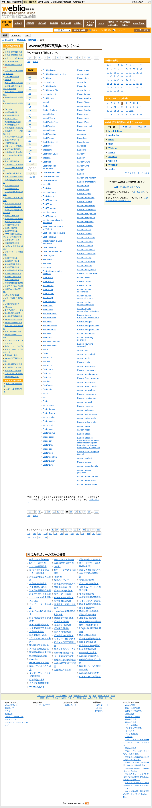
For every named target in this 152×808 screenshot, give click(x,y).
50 (70, 530)
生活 (47, 698)
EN (30, 120)
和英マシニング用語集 (40, 594)
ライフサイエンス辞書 (65, 639)
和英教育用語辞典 (62, 625)
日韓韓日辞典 (56, 2)
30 (62, 530)
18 (84, 58)
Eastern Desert (84, 281)
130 (34, 534)
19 (89, 58)
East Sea (47, 162)
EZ (30, 161)
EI (29, 104)
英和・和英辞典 (29, 2)
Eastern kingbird (84, 462)
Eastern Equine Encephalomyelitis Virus (88, 316)
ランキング (16, 35)
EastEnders (48, 385)
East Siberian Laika (52, 172)
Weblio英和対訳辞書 (89, 673)
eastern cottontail (85, 241)
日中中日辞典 (43, 2)
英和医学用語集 (61, 628)
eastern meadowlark (86, 480)
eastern (80, 170)
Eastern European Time (88, 329)
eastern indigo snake (86, 418)
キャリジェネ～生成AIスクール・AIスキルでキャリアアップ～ (136, 742)
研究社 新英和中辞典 (39, 559)
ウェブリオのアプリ (43, 705)
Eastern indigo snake (87, 422)
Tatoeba (58, 577)
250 (98, 534)
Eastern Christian (85, 225)
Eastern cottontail (85, 245)
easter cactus (49, 417)
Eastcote (47, 377)
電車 (70, 696)
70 (79, 530)
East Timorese (49, 208)
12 (58, 58)
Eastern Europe (84, 321)
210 (77, 534)
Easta (45, 353)
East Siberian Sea (51, 176)
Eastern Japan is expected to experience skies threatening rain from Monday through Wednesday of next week (88, 443)
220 (82, 534)
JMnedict (33, 659)
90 (88, 530)
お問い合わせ (70, 705)
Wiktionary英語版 (62, 670)
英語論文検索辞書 (87, 614)
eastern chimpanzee (86, 213)
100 (92, 530)
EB (30, 80)
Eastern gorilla (83, 362)
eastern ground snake (87, 386)
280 (39, 537)
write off (113, 161)
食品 (84, 698)
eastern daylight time (86, 269)
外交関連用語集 (86, 580)
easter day (47, 441)
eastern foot (82, 350)
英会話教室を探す (125, 23)
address (113, 156)
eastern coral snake (86, 237)
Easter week (83, 118)
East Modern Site (51, 90)
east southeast (49, 192)
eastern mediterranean (87, 484)
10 (49, 58)
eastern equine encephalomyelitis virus (88, 309)
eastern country (84, 257)
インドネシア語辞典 (133, 728)
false (111, 144)
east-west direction (51, 341)
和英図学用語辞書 (87, 618)
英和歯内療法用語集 (39, 648)
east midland (48, 82)
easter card (48, 425)
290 (45, 537)
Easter (46, 401)
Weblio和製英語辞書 (64, 652)
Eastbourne (48, 369)
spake (112, 169)
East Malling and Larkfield (54, 74)
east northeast (49, 94)
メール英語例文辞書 (63, 656)
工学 (94, 696)
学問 (113, 696)
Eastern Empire (84, 285)
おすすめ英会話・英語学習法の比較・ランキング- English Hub (136, 794)
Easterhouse (83, 142)
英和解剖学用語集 (87, 635)
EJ (30, 107)
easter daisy (48, 437)
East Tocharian (49, 216)
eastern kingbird (84, 458)
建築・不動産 (103, 696)
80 (84, 530)
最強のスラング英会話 (65, 659)
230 (88, 534)
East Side (47, 188)
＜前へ (30, 58)
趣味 (64, 698)
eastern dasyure (84, 265)
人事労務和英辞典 (38, 587)
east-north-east (50, 313)
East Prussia (48, 138)
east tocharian (49, 212)
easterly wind (83, 166)
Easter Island (83, 78)
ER (30, 134)
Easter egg (48, 453)
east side (47, 184)
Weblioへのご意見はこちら (127, 187)
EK (30, 110)
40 (66, 530)
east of (46, 102)
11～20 (127, 127)
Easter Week (83, 122)
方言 (95, 698)
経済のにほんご (61, 580)
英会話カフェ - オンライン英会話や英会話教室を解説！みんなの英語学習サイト (136, 777)
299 (96, 58)
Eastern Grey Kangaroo (88, 378)
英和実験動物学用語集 (40, 652)
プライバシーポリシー (14, 717)
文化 (42, 698)
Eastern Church (84, 233)
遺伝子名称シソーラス (65, 649)
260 (29, 537)
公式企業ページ (101, 705)
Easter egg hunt (50, 457)
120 (29, 534)
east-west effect (50, 345)
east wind (47, 267)
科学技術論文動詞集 (63, 597)
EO (30, 124)
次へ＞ (35, 62)
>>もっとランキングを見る (137, 173)
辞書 (3, 2)
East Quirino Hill (50, 142)
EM (30, 117)
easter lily (81, 82)
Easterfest (82, 138)
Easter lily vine (84, 94)
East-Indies (48, 309)
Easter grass (83, 70)
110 (98, 530)
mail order (114, 135)
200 (72, 534)
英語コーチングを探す (113, 23)
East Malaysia (49, 70)
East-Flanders (49, 301)
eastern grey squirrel (86, 382)
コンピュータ (61, 696)
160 (50, 534)
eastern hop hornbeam (87, 414)
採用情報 (99, 711)
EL (30, 114)
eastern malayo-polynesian (84, 471)
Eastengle (47, 389)
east (45, 397)
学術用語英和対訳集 (39, 624)
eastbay (46, 361)
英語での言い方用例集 (90, 559)
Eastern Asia (83, 190)
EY (30, 158)
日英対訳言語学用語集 (40, 628)
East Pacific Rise (50, 122)
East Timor (48, 204)
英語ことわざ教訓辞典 (90, 569)
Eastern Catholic (84, 202)
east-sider (47, 321)
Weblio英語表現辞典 (89, 656)
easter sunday (83, 106)
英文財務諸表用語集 (89, 583)
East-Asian (48, 277)
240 (93, 534)
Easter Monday (84, 98)
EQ (30, 131)
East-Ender (48, 289)
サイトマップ (10, 719)
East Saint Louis (50, 154)
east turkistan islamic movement (52, 242)
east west (47, 263)
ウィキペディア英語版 (90, 676)
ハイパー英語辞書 (38, 566)
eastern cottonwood (86, 249)
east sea (47, 158)
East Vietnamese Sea (53, 251)
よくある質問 (138, 192)
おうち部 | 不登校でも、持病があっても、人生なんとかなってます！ (136, 785)
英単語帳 (54, 23)
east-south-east (50, 325)
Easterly (81, 158)
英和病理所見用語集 (39, 645)
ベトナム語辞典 (131, 734)
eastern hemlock (84, 402)
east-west (47, 333)
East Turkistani (49, 247)
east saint (47, 150)
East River (47, 146)
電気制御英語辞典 (62, 601)
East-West (47, 337)
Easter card (48, 429)
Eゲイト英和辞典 (37, 563)
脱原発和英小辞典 (38, 635)
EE (30, 90)
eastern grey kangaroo (87, 374)
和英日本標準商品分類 (40, 590)
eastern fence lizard (86, 333)
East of (46, 106)
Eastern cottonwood (86, 253)
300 (29, 62)
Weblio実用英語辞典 (64, 563)
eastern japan (83, 426)
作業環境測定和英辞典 (90, 597)
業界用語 (50, 696)
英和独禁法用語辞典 (89, 611)
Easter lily (81, 86)
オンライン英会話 (90, 23)
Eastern (80, 174)
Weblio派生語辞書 (88, 652)
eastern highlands (85, 410)
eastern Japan (83, 430)
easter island (83, 74)
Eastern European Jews (88, 325)
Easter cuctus (49, 433)
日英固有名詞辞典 (87, 649)
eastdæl (46, 381)
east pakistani (49, 130)
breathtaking (115, 131)
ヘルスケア (55, 698)
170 (55, 534)
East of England (50, 110)
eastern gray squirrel (86, 366)
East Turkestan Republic (54, 233)
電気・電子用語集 (62, 594)
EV (30, 147)
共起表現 (42, 23)
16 (76, 58)
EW (30, 151)
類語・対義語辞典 (14, 2)
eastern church (84, 229)
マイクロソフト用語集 (90, 601)
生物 (79, 698)
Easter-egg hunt (84, 126)
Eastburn (47, 373)
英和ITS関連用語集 (63, 590)
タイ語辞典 (129, 731)
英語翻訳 (78, 23)
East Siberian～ (50, 180)
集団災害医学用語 (87, 642)
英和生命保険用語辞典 (65, 583)
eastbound (47, 365)
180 (61, 534)
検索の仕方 (9, 708)
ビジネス (41, 696)
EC (30, 83)
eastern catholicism (86, 205)
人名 (90, 698)
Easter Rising (83, 102)
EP (30, 127)
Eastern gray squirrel (86, 370)
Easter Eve (48, 465)
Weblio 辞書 (8, 40)
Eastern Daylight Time (87, 273)
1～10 (111, 127)
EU (30, 144)
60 (75, 530)
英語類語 (30, 23)
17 (80, 58)
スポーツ (71, 698)
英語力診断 (66, 23)
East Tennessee (50, 200)
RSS (87, 803)
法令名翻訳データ (87, 607)
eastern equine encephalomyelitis (85, 303)
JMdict (57, 566)
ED (30, 87)
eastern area (83, 186)
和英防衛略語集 (86, 594)
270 (34, 537)
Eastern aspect (84, 194)
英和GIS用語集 (36, 631)
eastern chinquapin (86, 217)
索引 (5, 35)
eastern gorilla (83, 358)
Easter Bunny (49, 413)
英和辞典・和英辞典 (26, 40)
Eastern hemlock (85, 406)
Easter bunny (49, 409)
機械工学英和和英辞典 (90, 604)
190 (66, 534)
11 (54, 58)
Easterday (82, 130)
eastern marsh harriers (87, 476)
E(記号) (32, 177)
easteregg (81, 134)
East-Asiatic (48, 281)
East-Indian (48, 305)
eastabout (47, 357)
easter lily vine (83, 90)
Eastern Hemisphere (86, 398)
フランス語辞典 (131, 725)
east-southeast (49, 329)
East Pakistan (49, 126)
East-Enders (48, 293)
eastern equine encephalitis (84, 290)
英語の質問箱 (130, 748)
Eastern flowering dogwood (85, 345)
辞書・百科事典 (105, 698)
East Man (47, 78)
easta (45, 349)
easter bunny (49, 405)
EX (30, 154)
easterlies (81, 146)
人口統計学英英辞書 (39, 683)
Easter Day (48, 445)
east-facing (48, 297)
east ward (47, 259)
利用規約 (8, 714)
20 (57, 530)
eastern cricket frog (86, 261)
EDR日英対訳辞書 (38, 655)
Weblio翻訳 (129, 714)
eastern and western (86, 178)
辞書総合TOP (137, 2)
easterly (80, 154)
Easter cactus (49, 421)
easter (45, 393)
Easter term (82, 114)
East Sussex (48, 196)
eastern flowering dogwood (85, 338)
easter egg (48, 449)
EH (30, 100)
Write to (113, 148)
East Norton (48, 98)
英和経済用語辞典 (38, 583)
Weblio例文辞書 (37, 686)
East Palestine (49, 134)
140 (39, 534)
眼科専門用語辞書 (62, 632)
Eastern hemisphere (86, 394)
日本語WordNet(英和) (89, 645)
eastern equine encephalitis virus (85, 297)
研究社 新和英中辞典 (64, 559)
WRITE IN (113, 165)
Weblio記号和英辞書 (39, 662)
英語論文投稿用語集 (63, 618)
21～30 (142, 127)
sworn (112, 152)
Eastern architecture (86, 182)
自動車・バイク (80, 696)
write (111, 139)
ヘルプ (148, 2)
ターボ (101, 23)
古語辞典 (67, 2)
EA (30, 77)
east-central (48, 285)
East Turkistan (49, 237)
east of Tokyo (49, 118)
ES (30, 137)
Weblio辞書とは (11, 705)
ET (30, 141)
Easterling (81, 150)
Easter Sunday (84, 110)
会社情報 (99, 708)
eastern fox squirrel (86, 354)
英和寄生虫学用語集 (63, 635)
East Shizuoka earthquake (49, 167)
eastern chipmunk (85, 221)
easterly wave (83, 162)
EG (30, 97)
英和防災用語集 (61, 621)
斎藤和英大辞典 (36, 679)
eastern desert (83, 277)
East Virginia (48, 255)
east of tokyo (48, 114)
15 (71, 58)
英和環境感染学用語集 (90, 638)
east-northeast (49, 317)
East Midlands (49, 86)
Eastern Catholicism (86, 209)
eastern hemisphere (86, 390)
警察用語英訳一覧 (62, 587)
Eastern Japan (84, 434)
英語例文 (18, 23)
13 (62, 58)
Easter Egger (49, 461)
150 (45, 534)
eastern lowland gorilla (87, 466)
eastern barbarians (85, 198)
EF (30, 94)
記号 (131, 110)
